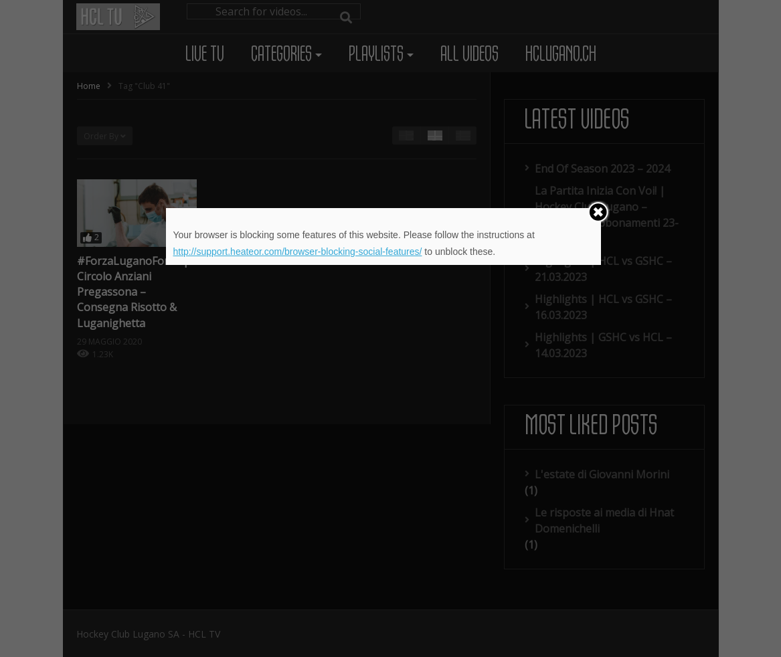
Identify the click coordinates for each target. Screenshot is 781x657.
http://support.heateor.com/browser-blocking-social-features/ (297, 251)
